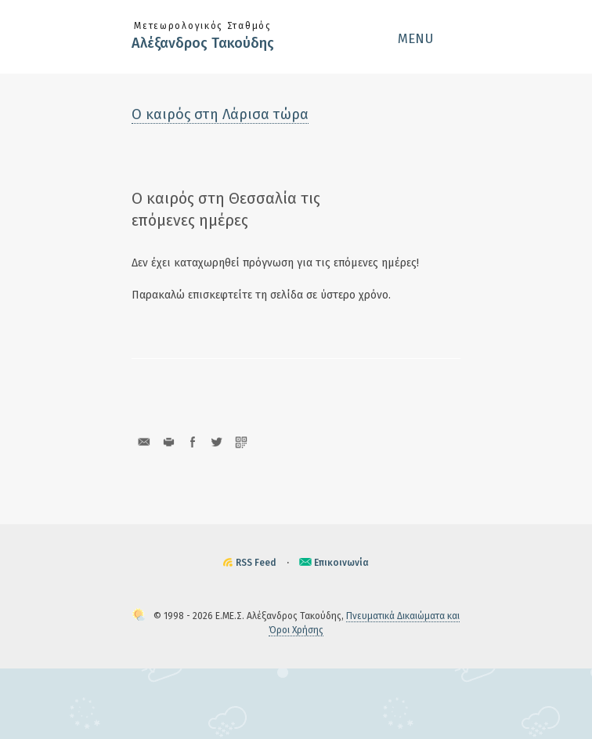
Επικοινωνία (341, 562)
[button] (429, 38)
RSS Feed (256, 562)
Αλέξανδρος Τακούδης (203, 43)
